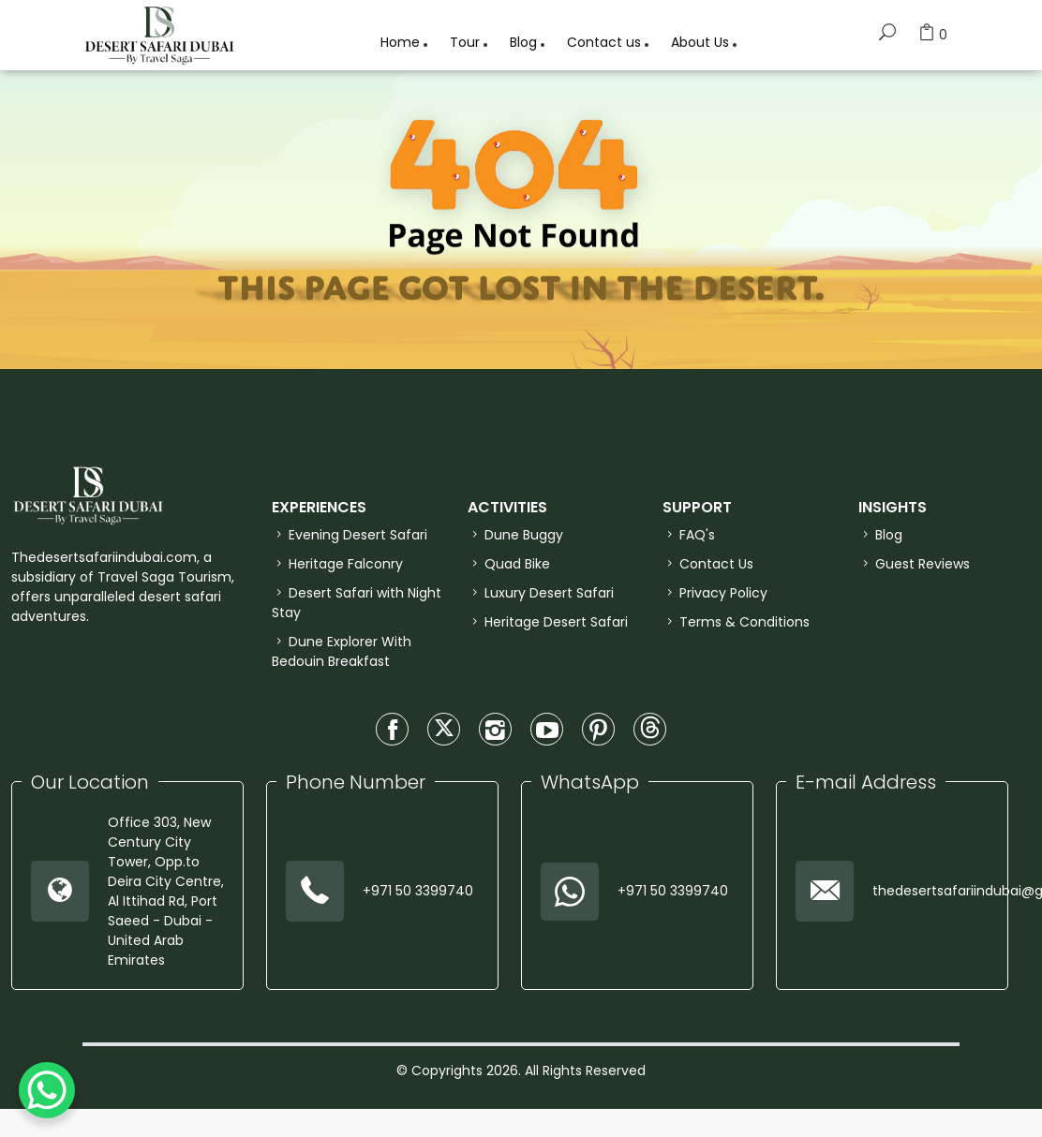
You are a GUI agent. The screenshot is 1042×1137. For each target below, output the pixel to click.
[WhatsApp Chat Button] (47, 1090)
